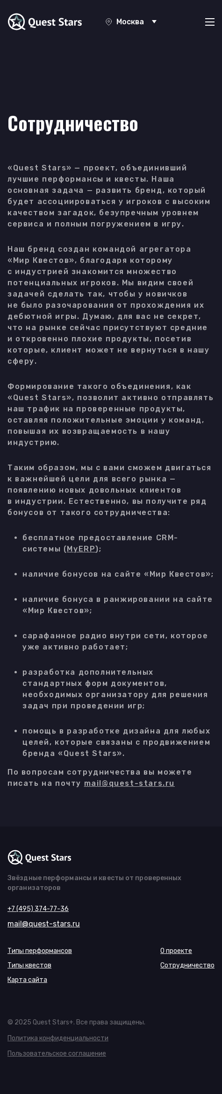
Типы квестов (29, 965)
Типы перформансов (39, 951)
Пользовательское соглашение (56, 1054)
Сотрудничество (187, 965)
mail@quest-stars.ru (129, 783)
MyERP (81, 548)
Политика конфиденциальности (57, 1038)
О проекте (176, 951)
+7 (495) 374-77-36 (38, 909)
